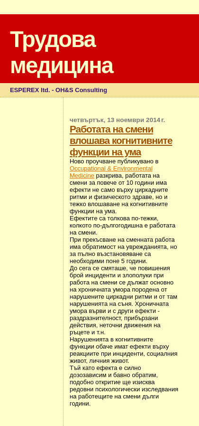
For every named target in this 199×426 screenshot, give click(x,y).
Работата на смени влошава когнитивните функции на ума (121, 140)
